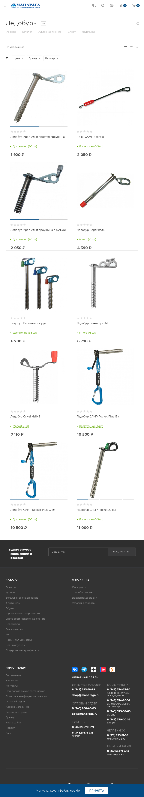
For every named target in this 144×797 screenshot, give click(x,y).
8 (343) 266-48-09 (84, 708)
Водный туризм (15, 644)
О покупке (80, 579)
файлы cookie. (69, 790)
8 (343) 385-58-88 (83, 689)
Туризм (10, 592)
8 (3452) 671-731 (87, 734)
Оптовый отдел (15, 701)
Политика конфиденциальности (26, 696)
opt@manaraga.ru (85, 714)
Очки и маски (14, 629)
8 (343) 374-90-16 (122, 703)
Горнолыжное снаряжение (23, 613)
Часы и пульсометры (19, 639)
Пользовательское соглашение (25, 690)
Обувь (10, 608)
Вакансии (12, 680)
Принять (96, 790)
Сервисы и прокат (17, 711)
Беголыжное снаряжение (22, 597)
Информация (17, 667)
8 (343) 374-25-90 (122, 692)
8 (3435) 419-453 (122, 752)
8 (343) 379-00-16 (122, 721)
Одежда (11, 587)
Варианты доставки (84, 597)
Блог (8, 732)
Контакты (12, 685)
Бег (8, 634)
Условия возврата (83, 602)
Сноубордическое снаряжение (25, 618)
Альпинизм (13, 602)
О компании (13, 675)
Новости (11, 727)
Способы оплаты (82, 592)
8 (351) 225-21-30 (122, 737)
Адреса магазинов (17, 706)
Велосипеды (14, 623)
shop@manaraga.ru (86, 695)
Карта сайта (13, 722)
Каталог (12, 579)
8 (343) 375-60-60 (122, 713)
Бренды (11, 717)
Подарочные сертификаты (22, 650)
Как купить (79, 587)
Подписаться (122, 551)
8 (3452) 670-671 (83, 727)
